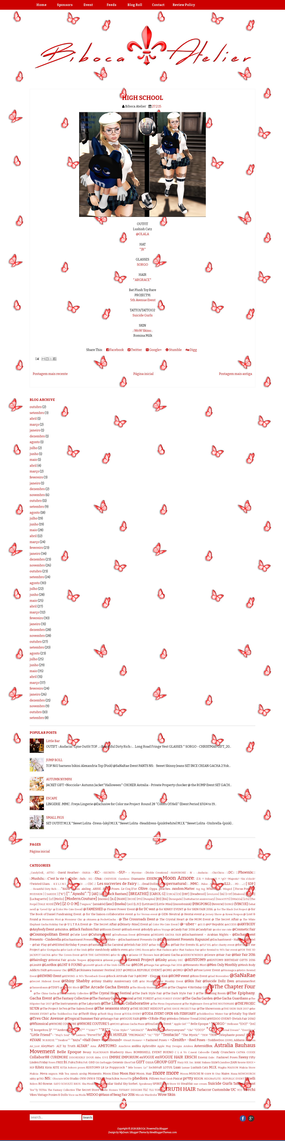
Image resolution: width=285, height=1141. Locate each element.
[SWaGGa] (236, 899)
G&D (92, 1062)
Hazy (180, 1062)
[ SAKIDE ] (51, 894)
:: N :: (191, 872)
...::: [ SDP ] (248, 884)
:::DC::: (231, 872)
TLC (145, 1090)
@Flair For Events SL (185, 945)
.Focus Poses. (111, 889)
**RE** (104, 1029)
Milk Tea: (64, 1073)
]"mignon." (86, 904)
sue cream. (200, 1083)
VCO (239, 1089)
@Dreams (143, 934)
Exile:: (211, 1057)
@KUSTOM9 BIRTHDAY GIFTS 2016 (231, 960)
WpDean (123, 1132)
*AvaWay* (153, 1030)
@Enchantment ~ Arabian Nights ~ (206, 934)
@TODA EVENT (131, 1013)
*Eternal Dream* (229, 1030)
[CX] (178, 894)
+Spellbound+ (111, 1040)
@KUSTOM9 (195, 959)
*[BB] (252, 1023)
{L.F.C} (137, 904)
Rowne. (48, 1083)
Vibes (33, 1095)
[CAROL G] (157, 894)
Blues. (128, 1052)
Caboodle (204, 1052)
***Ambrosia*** (64, 1030)
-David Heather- (68, 872)
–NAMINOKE (177, 872)
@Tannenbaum (39, 987)
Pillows (154, 1078)
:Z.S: (198, 878)
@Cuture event (99, 934)
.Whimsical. (214, 889)
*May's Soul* (62, 1035)
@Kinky (161, 960)
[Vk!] (58, 904)
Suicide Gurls (143, 315)
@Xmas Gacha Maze (132, 1023)
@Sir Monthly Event (170, 981)
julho (33, 448)
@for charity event (223, 944)
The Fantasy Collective (61, 1089)
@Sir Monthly (147, 981)
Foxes (52, 1062)
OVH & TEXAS (96, 1078)
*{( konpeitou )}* (41, 1030)
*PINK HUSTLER (115, 1035)
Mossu (184, 1073)
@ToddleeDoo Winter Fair (212, 1013)
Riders (34, 1083)
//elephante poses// (232, 1035)
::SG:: (90, 878)
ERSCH (190, 1057)
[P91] (139, 899)
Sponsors (65, 5)
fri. (66, 1062)
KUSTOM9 (93, 1067)
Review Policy (184, 5)
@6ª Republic (215, 924)
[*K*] (62, 894)
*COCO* (199, 1030)
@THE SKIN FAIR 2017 (235, 1008)
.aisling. (86, 889)
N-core (206, 1073)
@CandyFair (204, 929)
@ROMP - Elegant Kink (152, 976)
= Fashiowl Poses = (156, 1040)
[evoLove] (213, 894)
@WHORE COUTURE (62, 1024)
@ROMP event (178, 976)
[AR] (101, 894)
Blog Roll (134, 5)
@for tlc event (119, 954)
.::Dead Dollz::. (150, 884)
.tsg (198, 888)
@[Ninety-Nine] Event (133, 924)
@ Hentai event (191, 914)
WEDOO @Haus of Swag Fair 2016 (110, 1095)
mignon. (53, 1073)
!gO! (223, 878)
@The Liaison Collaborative (125, 1003)
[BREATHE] (139, 893)
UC (233, 1089)
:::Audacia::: (202, 872)
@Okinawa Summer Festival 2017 (99, 970)
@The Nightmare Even (195, 1003)
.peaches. (164, 889)
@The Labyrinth (89, 1003)
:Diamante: (138, 878)
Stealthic (187, 1083)
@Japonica (94, 960)
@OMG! (178, 970)
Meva (43, 1073)
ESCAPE (51, 798)
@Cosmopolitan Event (49, 934)
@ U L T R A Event (76, 924)
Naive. (225, 1073)
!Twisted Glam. (40, 884)
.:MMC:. (194, 884)
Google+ (154, 350)
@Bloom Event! (110, 929)
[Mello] (59, 899)
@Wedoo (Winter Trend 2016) (187, 1018)
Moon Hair (128, 1073)
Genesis (117, 1062)
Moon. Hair (144, 1073)
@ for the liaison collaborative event (108, 914)
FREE (59, 1062)
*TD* (157, 1035)
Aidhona (250, 1040)
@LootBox (49, 965)
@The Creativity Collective (73, 993)
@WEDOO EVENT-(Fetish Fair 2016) (231, 1018)
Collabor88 (39, 1057)
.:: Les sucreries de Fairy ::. (117, 883)
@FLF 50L (205, 944)
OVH (83, 1078)
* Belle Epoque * (199, 1024)
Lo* (145, 1067)
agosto (35, 442)
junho (34, 454)
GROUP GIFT (165, 1062)
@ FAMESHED (93, 909)
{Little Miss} (164, 904)
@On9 (188, 970)
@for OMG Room (138, 949)
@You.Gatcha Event (158, 1024)
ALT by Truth (65, 1046)
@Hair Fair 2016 (243, 955)
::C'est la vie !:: (57, 878)
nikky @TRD (37, 1078)
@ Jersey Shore (212, 914)
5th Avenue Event (143, 300)
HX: (186, 1062)
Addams (239, 1040)
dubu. (98, 1057)
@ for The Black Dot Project (230, 909)
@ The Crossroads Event (137, 919)
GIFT (140, 1062)
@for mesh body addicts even (108, 949)
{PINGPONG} (201, 904)
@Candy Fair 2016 (183, 929)
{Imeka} (120, 904)
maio (33, 460)
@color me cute (222, 929)
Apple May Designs (169, 1046)
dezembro (37, 436)
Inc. (191, 1062)
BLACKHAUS (101, 1052)
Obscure (57, 1078)
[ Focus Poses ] (243, 889)
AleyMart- (48, 1046)
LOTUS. (168, 1067)
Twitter (135, 350)
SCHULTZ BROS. (71, 1083)
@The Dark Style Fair (147, 993)
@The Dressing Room (211, 993)
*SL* (150, 1035)
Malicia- (34, 1073)
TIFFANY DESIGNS (130, 1089)
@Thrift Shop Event (109, 1013)
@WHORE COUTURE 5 (93, 1024)
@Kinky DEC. (176, 960)
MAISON (232, 1067)
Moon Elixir (111, 1073)
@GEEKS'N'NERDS (191, 954)
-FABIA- (86, 872)
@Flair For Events (159, 944)
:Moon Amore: (178, 878)
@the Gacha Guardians (231, 998)
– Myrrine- (135, 872)
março (34, 424)
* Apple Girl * (180, 1023)
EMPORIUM (130, 1057)
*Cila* (190, 1030)
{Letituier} (149, 904)
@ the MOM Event (198, 919)
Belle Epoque (69, 1052)
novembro (37, 495)
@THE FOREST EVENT (168, 998)
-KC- (97, 872)
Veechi (249, 1089)
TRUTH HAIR (180, 1089)
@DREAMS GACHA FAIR (166, 934)
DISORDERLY (77, 1057)
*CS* (212, 1029)
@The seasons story (111, 1008)
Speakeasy (145, 1083)
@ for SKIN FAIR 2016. (198, 909)
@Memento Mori (194, 965)
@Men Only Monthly (222, 965)
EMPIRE (115, 1057)
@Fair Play (39, 945)
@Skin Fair (193, 981)
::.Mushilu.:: (38, 878)
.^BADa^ (65, 889)
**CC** (80, 1030)
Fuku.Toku (75, 1062)
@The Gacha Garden (197, 998)
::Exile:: (73, 878)
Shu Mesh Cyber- (92, 1083)
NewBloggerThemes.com (163, 1132)
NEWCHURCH (246, 1073)
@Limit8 (35, 965)
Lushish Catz (199, 1067)
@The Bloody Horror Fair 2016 (148, 987)
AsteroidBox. (203, 1046)
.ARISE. (97, 889)
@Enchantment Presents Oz (137, 939)
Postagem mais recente (50, 374)
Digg (191, 350)
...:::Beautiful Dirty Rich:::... (45, 888)
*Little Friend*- (41, 1035)
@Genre (209, 955)
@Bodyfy (147, 929)
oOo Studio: (71, 1078)
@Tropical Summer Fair (82, 1018)
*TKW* (213, 1035)
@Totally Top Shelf (242, 1013)
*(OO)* (243, 1024)
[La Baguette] (39, 899)
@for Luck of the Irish (74, 949)
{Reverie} (218, 904)
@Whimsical (39, 1024)
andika (136, 1046)
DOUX (90, 1057)
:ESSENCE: (153, 878)
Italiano (206, 1062)
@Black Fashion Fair (84, 929)
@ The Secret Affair (225, 919)
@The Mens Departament (166, 1003)
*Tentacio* (170, 1034)
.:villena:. (215, 884)
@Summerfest (245, 981)
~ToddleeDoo (215, 1040)
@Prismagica (228, 970)
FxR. (85, 1062)
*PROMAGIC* (137, 1035)
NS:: (48, 1078)
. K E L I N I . (59, 883)
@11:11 (201, 924)
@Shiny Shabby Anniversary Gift (114, 981)
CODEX (251, 1052)
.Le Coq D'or (129, 889)
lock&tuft (155, 1067)
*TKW (204, 1035)
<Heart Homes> (132, 1040)
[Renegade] (176, 899)
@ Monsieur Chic (72, 919)
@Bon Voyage (162, 929)
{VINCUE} (241, 904)
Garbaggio (106, 1062)
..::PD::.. (237, 883)
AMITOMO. (107, 1045)
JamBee (225, 1062)
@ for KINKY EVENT (169, 909)
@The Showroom (209, 1008)
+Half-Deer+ (91, 1040)
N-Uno (216, 1073)
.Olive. (143, 888)
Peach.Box (112, 1078)
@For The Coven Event (65, 954)
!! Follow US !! (211, 878)
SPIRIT (157, 1083)
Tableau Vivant (244, 1083)
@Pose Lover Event (207, 970)
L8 (102, 1067)
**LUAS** (92, 1030)
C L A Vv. (181, 1052)
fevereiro (36, 477)
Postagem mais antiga (235, 374)
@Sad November (218, 976)
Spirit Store (169, 1083)
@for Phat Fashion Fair (186, 949)
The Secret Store (87, 1090)
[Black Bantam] (116, 894)
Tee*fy (34, 1089)
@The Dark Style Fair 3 (179, 993)
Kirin (48, 1067)
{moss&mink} (182, 904)
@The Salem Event (80, 1008)
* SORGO (217, 1024)
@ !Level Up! (44, 909)
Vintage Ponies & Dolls (52, 1095)
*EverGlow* (248, 1030)
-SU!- (122, 872)
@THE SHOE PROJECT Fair (180, 1008)
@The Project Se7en (53, 1008)
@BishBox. (62, 929)
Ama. (93, 1046)
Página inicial (143, 374)
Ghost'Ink (129, 1062)
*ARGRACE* (142, 280)
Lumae (186, 1067)
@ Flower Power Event (119, 909)
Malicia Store (247, 1067)
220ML (229, 1040)
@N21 (72, 970)
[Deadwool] (198, 894)
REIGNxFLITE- (213, 1078)
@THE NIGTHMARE (222, 1003)
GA (97, 1062)
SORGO (142, 264)
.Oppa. (153, 889)
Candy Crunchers (223, 1052)
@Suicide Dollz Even (218, 981)
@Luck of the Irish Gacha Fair (112, 965)
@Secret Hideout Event (45, 981)
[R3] (159, 899)
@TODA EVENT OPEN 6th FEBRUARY (169, 1013)
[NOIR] (131, 899)
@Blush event (131, 929)
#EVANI (35, 1040)
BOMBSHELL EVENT (148, 1052)
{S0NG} (229, 904)
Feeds (111, 5)
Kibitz (39, 1067)
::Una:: (98, 878)
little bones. (135, 1067)
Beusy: (87, 1052)
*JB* (142, 249)
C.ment (192, 1052)
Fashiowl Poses (227, 1057)
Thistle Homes (109, 1089)
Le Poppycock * (116, 1067)
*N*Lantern (78, 1035)
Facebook (115, 350)
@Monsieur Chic (57, 970)
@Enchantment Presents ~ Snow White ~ (90, 939)
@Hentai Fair (57, 960)
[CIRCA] (171, 894)
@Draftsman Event (124, 934)
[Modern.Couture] (81, 898)
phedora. (140, 1078)
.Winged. (227, 888)
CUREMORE (59, 1057)
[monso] (103, 899)
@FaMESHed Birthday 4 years (67, 945)
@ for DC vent (145, 909)
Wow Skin (166, 1094)
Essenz (202, 1057)
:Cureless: (124, 878)
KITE (56, 1067)
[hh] (222, 894)
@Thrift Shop (88, 1013)
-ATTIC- (50, 872)
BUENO (168, 1052)
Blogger (163, 1128)
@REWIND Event (49, 976)
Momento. (95, 1073)
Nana (234, 1073)
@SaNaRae (242, 975)
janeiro (35, 430)
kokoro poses (76, 1067)
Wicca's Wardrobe (146, 1094)
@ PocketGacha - (107, 919)
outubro (36, 407)
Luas (177, 1067)
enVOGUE (147, 1057)
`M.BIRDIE (48, 1040)
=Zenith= (178, 1040)
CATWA (240, 1052)
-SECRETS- (109, 872)
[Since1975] (223, 899)
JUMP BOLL (54, 760)
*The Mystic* (190, 1035)
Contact (158, 5)
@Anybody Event (42, 929)
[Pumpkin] (149, 899)
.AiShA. (76, 888)
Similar (108, 1083)
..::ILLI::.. (227, 884)
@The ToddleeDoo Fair (64, 1013)
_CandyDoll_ (37, 872)
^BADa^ (76, 1040)
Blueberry (117, 1052)
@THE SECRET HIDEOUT (146, 1008)
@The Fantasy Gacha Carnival (111, 998)
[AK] (95, 894)
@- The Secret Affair (103, 924)
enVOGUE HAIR (169, 1057)
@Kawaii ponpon (113, 960)
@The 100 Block (69, 987)
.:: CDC (89, 884)
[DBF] (185, 894)
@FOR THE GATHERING (95, 954)
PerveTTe (126, 1078)
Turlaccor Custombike (213, 1090)
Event (88, 5)
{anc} (110, 904)
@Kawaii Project (139, 959)
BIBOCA (140, 1128)
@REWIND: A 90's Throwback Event (83, 976)
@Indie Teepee (76, 960)
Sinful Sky (121, 1083)
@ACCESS (231, 924)
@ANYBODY (246, 924)
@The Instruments (65, 1003)
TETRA (43, 1089)
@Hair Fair (223, 955)
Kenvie (242, 1062)
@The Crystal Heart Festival (110, 993)
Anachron (124, 1046)
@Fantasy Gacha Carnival (105, 945)
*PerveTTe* (94, 1035)
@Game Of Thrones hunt (144, 954)
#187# (250, 1035)
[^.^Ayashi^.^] (78, 893)
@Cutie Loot (78, 934)
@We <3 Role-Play (153, 1018)
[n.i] (113, 899)
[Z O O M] (70, 903)
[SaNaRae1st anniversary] (199, 899)
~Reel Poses (196, 1040)
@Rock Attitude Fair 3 (121, 976)
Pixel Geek (166, 1078)
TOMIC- (159, 1089)
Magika (222, 1067)
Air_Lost (35, 1046)
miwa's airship (78, 1073)
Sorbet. (133, 1083)
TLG (151, 1089)
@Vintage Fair (109, 1018)
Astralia (223, 1045)
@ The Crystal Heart (170, 919)
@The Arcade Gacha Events (104, 987)
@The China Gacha (45, 993)
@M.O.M (137, 965)
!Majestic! (233, 878)
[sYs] (246, 899)
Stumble (174, 350)
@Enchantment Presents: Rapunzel (183, 939)
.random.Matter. (183, 889)
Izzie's (215, 1062)
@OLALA (142, 234)
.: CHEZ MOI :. (76, 883)
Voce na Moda (77, 1094)
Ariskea (188, 1046)
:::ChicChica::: (218, 872)
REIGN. (199, 1078)
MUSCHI (194, 1073)
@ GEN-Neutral (169, 914)
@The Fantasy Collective (71, 998)
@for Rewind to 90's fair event (218, 949)
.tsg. (203, 888)
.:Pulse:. (204, 883)
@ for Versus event (145, 914)
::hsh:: (82, 878)
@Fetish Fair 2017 (136, 945)
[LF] (51, 899)
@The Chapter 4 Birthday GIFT (188, 987)
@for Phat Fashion (161, 949)
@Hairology (38, 960)
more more (166, 1073)
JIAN (234, 1062)
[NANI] (122, 899)
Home (41, 5)
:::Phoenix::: (245, 872)
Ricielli (250, 1078)
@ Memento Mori (50, 919)
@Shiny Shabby (75, 981)
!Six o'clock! (247, 878)
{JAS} (130, 904)
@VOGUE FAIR (129, 1018)
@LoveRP (88, 965)
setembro (37, 413)
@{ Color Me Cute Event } (164, 924)
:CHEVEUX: (110, 878)
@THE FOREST (144, 998)
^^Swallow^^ (62, 1040)
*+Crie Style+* (120, 1030)
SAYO (57, 1083)
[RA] (165, 899)
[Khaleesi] (239, 894)
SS (178, 1083)
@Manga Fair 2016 (171, 965)
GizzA (149, 1062)
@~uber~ (188, 924)
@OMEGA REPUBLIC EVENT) (142, 970)
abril (33, 419)
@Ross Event (198, 976)
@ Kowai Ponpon (232, 914)
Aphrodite (149, 1046)
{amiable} (99, 904)
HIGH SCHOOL (142, 98)
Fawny (243, 1057)
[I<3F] (228, 894)
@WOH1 (115, 1023)
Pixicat (177, 1078)
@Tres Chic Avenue (47, 1018)
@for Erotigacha (50, 949)
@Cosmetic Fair (243, 929)
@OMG (167, 970)
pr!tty (188, 1078)
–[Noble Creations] (156, 872)
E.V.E (105, 1057)
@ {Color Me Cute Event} (68, 909)
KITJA (63, 1067)
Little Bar (53, 741)
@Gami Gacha (170, 955)
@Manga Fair (151, 965)
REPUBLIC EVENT (233, 1078)
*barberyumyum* (174, 1030)
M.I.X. (213, 1067)
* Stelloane (231, 1023)
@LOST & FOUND (69, 965)
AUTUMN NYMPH (59, 779)
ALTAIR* (83, 1046)
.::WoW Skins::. (142, 330)
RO (40, 1083)
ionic (198, 1062)
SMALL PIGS (55, 817)
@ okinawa (89, 919)
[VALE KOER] (45, 904)
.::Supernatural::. (174, 883)
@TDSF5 (53, 987)
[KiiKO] (250, 894)
